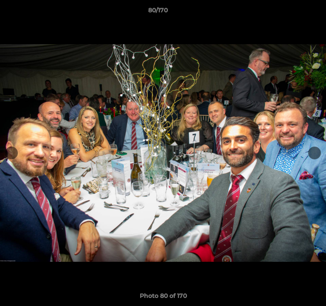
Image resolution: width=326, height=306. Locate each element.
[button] (295, 12)
